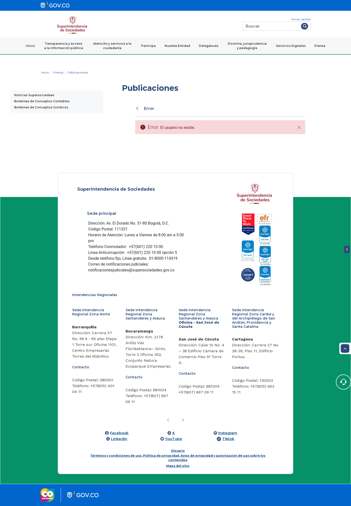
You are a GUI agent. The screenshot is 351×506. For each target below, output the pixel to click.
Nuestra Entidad (177, 46)
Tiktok (228, 439)
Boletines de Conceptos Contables (41, 101)
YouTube (173, 439)
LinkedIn (119, 439)
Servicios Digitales (291, 46)
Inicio (30, 46)
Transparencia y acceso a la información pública (63, 46)
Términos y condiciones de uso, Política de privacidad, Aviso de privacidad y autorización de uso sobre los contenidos (177, 458)
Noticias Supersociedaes (34, 95)
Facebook (119, 433)
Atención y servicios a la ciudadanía (112, 46)
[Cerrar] (299, 127)
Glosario (178, 451)
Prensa (319, 46)
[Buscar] (271, 26)
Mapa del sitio (177, 466)
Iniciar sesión (301, 19)
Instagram (227, 433)
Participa (148, 46)
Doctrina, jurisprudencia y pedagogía (247, 46)
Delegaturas (208, 46)
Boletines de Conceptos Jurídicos (41, 107)
